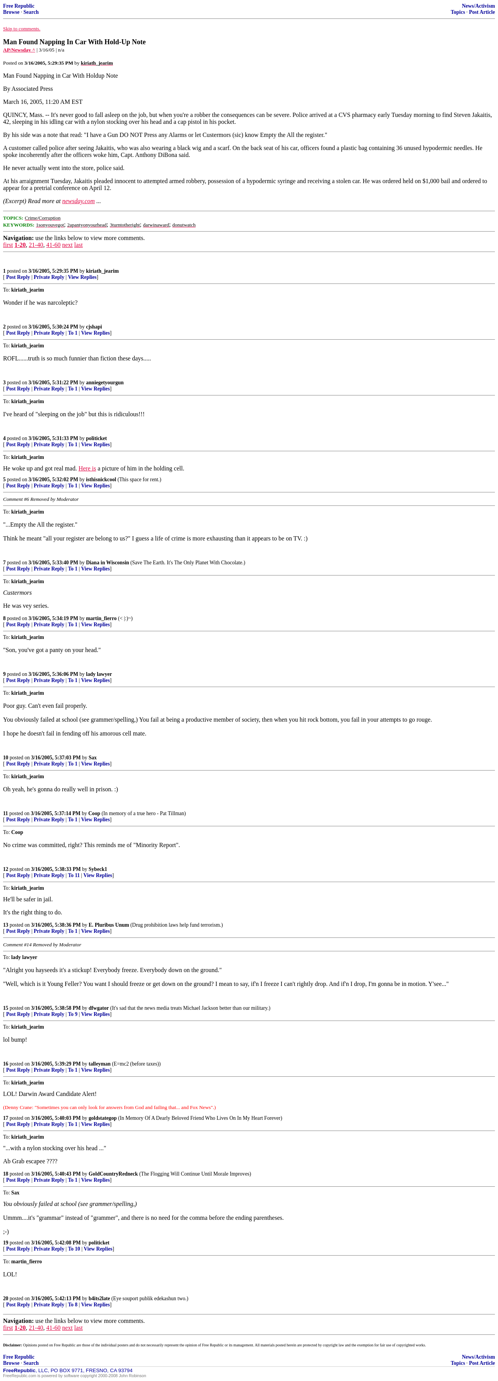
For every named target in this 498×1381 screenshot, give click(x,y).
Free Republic (19, 6)
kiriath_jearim (102, 271)
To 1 (73, 333)
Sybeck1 (98, 869)
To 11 (74, 875)
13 (5, 925)
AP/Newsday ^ (19, 50)
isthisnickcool (101, 479)
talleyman (100, 1064)
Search (31, 12)
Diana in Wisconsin (107, 562)
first (8, 245)
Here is (87, 468)
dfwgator (99, 1008)
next (67, 245)
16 (5, 1064)
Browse (11, 12)
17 (5, 1118)
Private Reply (49, 277)
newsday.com (78, 201)
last (78, 245)
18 (5, 1174)
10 (5, 758)
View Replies (82, 277)
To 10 (74, 1249)
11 (5, 813)
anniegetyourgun (105, 382)
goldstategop (103, 1118)
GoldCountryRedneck (113, 1174)
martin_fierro (101, 618)
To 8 (73, 1305)
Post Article (482, 12)
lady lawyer (99, 674)
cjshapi (94, 327)
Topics (458, 12)
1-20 (20, 245)
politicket (96, 438)
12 (5, 869)
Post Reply (18, 277)
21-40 (36, 245)
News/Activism (478, 6)
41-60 (53, 245)
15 (5, 1008)
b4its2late (99, 1298)
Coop (94, 813)
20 (5, 1298)
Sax (93, 758)
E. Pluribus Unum (109, 925)
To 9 (73, 1014)
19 (5, 1243)
